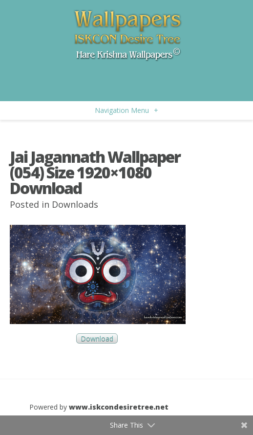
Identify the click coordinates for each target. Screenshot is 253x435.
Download (97, 338)
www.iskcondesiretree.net (119, 407)
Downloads (75, 204)
